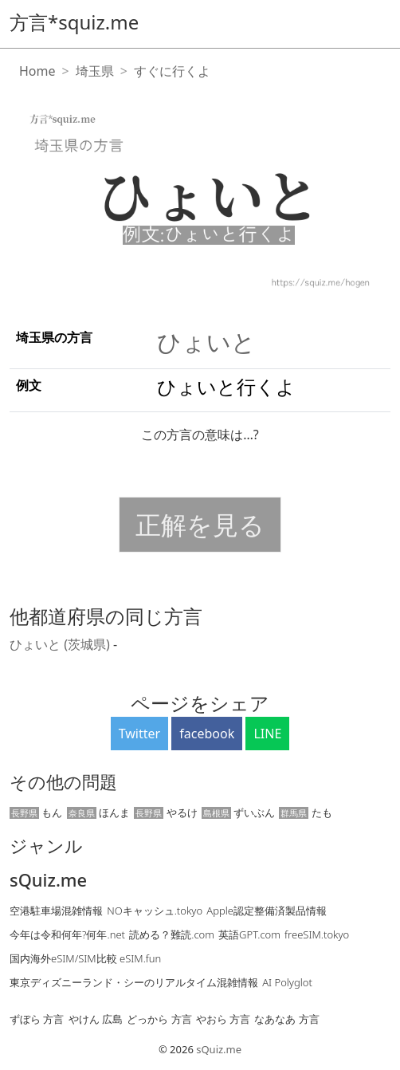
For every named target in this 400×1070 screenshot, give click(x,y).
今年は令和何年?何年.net (67, 934)
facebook (206, 733)
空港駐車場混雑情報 (56, 910)
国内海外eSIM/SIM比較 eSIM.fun (85, 958)
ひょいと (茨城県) (61, 644)
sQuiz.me (48, 880)
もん (36, 812)
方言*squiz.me (74, 22)
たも (305, 812)
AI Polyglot (287, 982)
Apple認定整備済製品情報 (266, 910)
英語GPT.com (249, 934)
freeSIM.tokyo (316, 934)
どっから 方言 (159, 1019)
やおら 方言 (223, 1019)
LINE (267, 733)
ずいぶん (238, 812)
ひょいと (206, 341)
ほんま (98, 812)
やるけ (165, 812)
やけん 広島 (96, 1019)
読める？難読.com (171, 934)
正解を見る (200, 524)
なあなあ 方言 (286, 1019)
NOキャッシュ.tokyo (154, 910)
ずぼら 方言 (37, 1019)
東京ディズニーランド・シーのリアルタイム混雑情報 (134, 982)
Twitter (139, 733)
